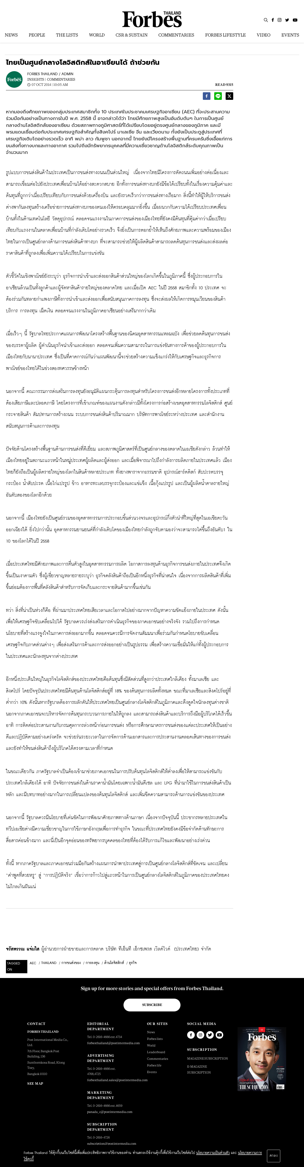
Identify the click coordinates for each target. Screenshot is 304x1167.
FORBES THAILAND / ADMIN (50, 74)
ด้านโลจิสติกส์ (114, 963)
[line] (218, 97)
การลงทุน (92, 963)
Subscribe (152, 1005)
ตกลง (274, 1156)
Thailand (49, 963)
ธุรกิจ (133, 963)
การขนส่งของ (71, 963)
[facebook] (206, 97)
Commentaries (61, 79)
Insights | (36, 79)
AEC (33, 963)
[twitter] (229, 97)
